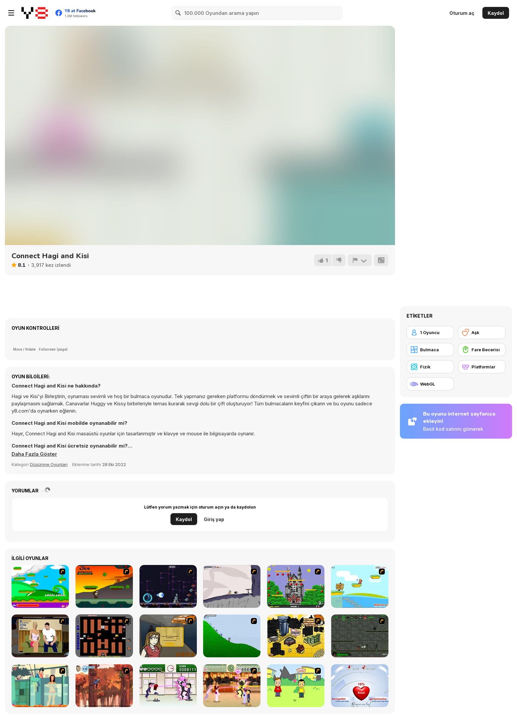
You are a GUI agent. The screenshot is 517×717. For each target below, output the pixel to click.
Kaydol (496, 13)
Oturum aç (461, 13)
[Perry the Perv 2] (40, 685)
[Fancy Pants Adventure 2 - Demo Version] (231, 635)
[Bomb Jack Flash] (295, 586)
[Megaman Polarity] (168, 586)
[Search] (178, 13)
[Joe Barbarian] (104, 586)
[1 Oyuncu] (430, 332)
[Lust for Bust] (40, 635)
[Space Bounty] (359, 635)
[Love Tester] (359, 685)
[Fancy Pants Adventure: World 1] (231, 586)
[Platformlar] (481, 366)
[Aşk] (481, 332)
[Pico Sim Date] (168, 635)
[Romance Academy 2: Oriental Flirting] (231, 685)
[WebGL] (430, 383)
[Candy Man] (40, 586)
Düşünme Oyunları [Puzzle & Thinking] (49, 464)
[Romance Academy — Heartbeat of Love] (168, 685)
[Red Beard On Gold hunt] (359, 586)
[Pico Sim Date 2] (295, 635)
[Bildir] (360, 260)
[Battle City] (104, 635)
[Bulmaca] (430, 349)
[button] (34, 454)
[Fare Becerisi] (481, 349)
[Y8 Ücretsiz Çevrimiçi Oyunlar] (34, 13)
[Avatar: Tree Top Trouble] (104, 685)
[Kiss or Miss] (295, 685)
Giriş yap (214, 519)
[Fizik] (430, 366)
